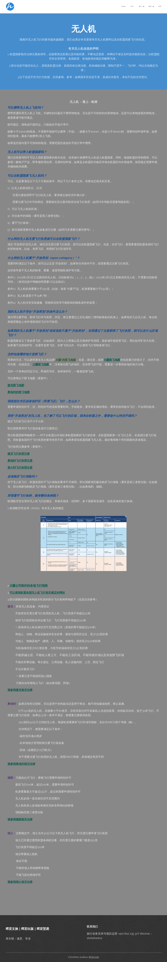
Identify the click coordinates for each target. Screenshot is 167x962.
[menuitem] (138, 7)
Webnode (94, 957)
